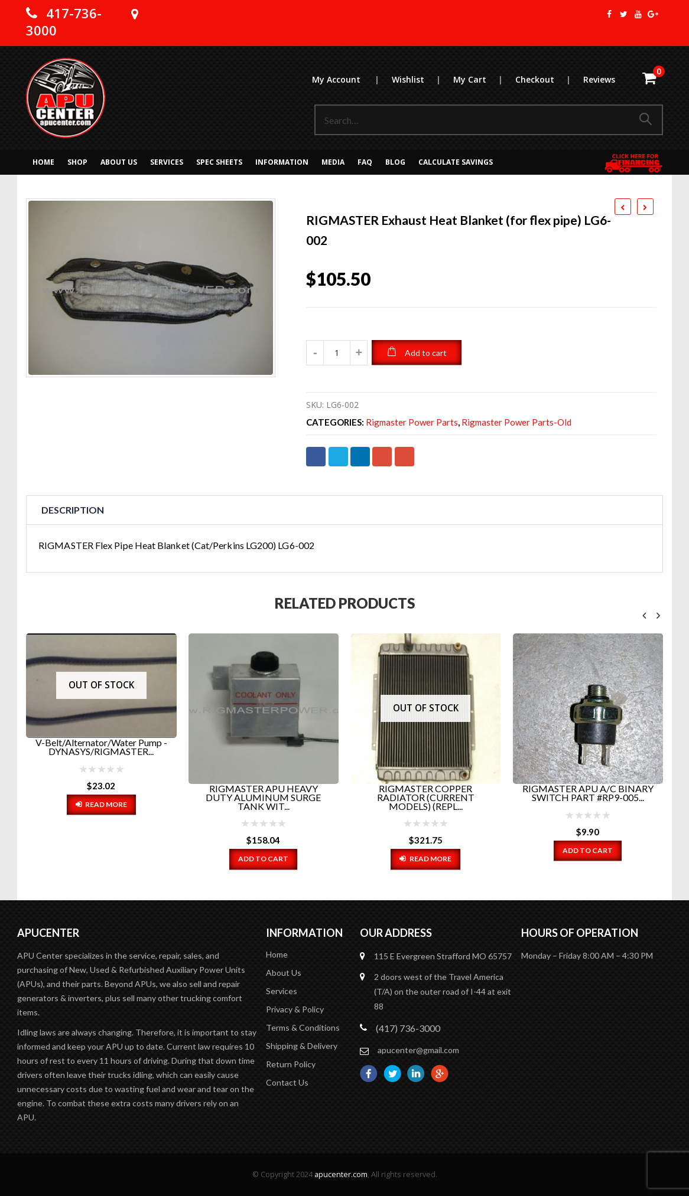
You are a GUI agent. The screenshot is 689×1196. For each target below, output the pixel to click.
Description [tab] (72, 509)
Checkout (548, 79)
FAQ (365, 162)
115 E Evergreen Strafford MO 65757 (443, 956)
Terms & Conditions (303, 1027)
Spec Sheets (219, 162)
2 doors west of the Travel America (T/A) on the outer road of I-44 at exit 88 (442, 991)
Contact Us (287, 1082)
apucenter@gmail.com (418, 1050)
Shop (77, 162)
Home (43, 162)
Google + (382, 456)
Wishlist (422, 79)
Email (404, 456)
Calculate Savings (455, 162)
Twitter (338, 456)
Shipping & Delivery (301, 1046)
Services (166, 162)
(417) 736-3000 (408, 1028)
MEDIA (332, 162)
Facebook (316, 456)
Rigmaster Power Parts (412, 422)
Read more (106, 804)
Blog (395, 162)
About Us (118, 162)
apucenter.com (341, 1174)
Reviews (599, 79)
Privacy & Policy (295, 1009)
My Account (351, 79)
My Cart (483, 79)
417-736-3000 (64, 21)
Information (281, 162)
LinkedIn (360, 456)
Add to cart (426, 353)
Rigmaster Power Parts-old (516, 422)
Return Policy (291, 1064)
